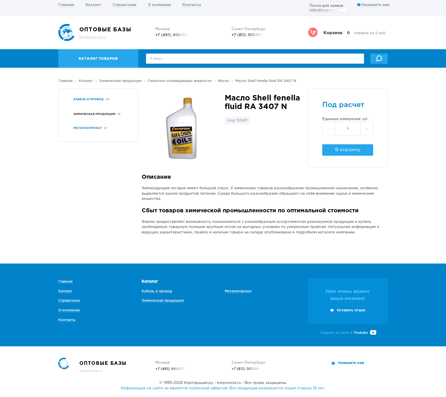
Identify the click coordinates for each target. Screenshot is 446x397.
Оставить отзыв (351, 310)
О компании (159, 5)
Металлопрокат (238, 291)
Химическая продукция (120, 81)
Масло (223, 81)
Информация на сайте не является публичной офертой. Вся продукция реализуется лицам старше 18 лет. (223, 388)
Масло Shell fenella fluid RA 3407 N (265, 81)
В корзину (348, 150)
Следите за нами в (347, 332)
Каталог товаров (98, 58)
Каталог (93, 5)
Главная (66, 5)
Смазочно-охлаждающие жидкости (180, 81)
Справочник (125, 5)
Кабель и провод (157, 291)
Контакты (191, 5)
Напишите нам (373, 5)
